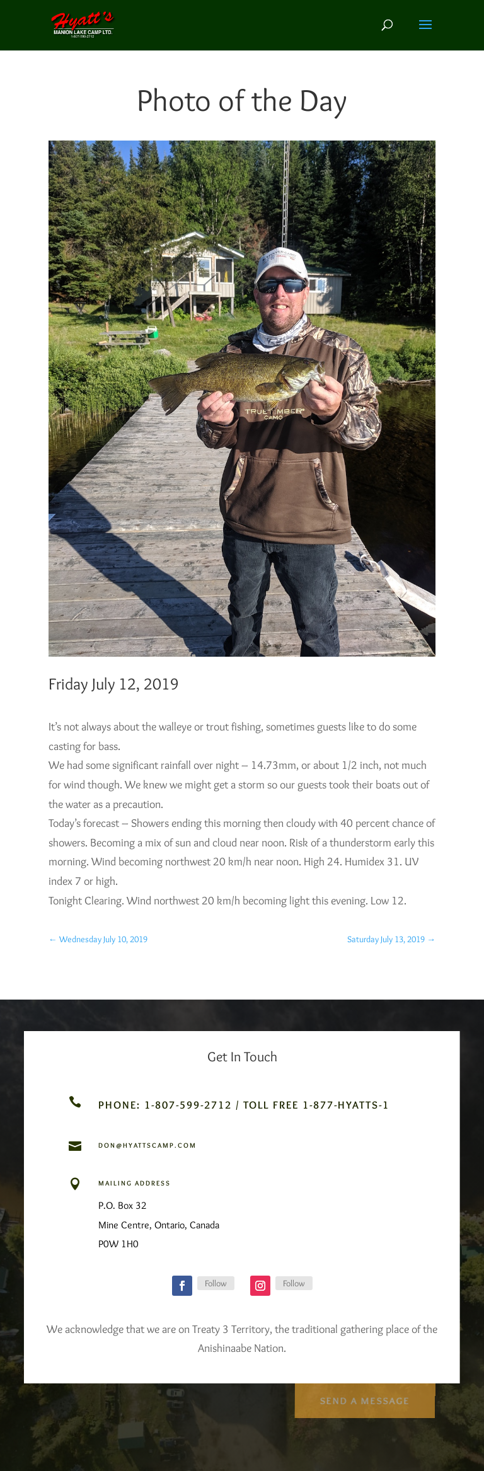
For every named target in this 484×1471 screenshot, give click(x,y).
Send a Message (365, 1397)
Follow (216, 1283)
